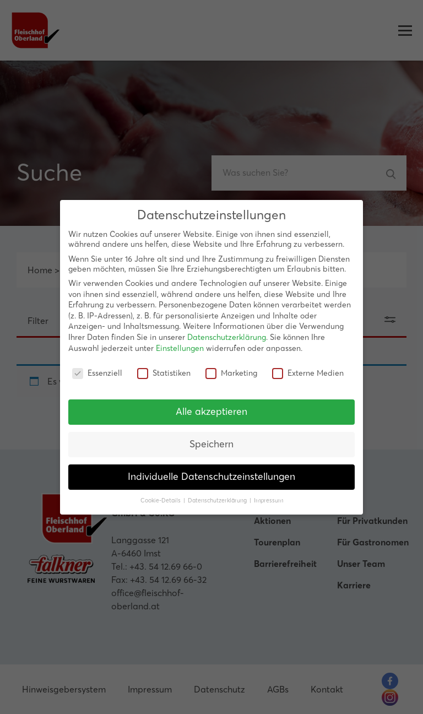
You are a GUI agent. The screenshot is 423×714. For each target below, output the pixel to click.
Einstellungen (180, 348)
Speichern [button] (211, 444)
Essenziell (97, 373)
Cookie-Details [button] (161, 500)
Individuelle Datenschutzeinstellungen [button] (211, 476)
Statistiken (164, 373)
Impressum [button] (268, 500)
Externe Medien (308, 373)
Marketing (231, 373)
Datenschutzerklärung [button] (218, 500)
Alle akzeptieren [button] (211, 411)
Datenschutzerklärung (226, 337)
